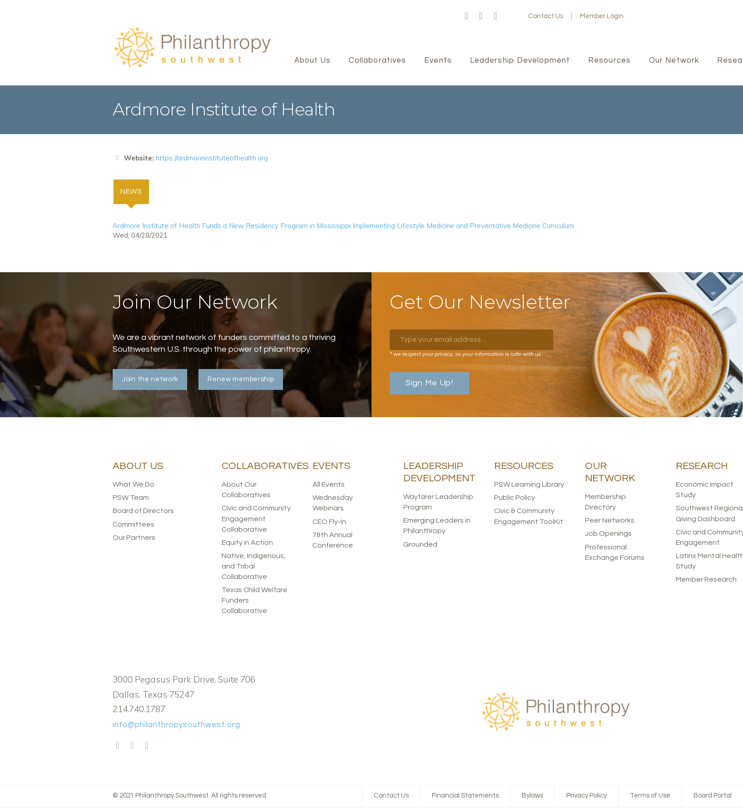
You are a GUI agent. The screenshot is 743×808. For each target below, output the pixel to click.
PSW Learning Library (529, 485)
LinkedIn (495, 16)
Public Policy (514, 498)
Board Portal (712, 796)
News (135, 190)
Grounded (420, 544)
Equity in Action (247, 542)
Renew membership (241, 379)
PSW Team (131, 498)
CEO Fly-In (329, 521)
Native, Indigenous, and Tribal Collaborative (254, 567)
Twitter (481, 16)
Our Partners (134, 537)
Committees (133, 524)
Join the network (150, 379)
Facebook (466, 16)
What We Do (133, 485)
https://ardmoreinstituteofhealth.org (212, 158)
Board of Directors (143, 511)
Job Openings (608, 534)
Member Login (602, 16)
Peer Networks (609, 520)
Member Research (706, 580)
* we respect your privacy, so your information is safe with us (465, 354)
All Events (328, 485)
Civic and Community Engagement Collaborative (256, 519)
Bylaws (532, 796)
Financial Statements (465, 796)
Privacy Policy (586, 796)
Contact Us (545, 16)
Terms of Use (650, 796)
